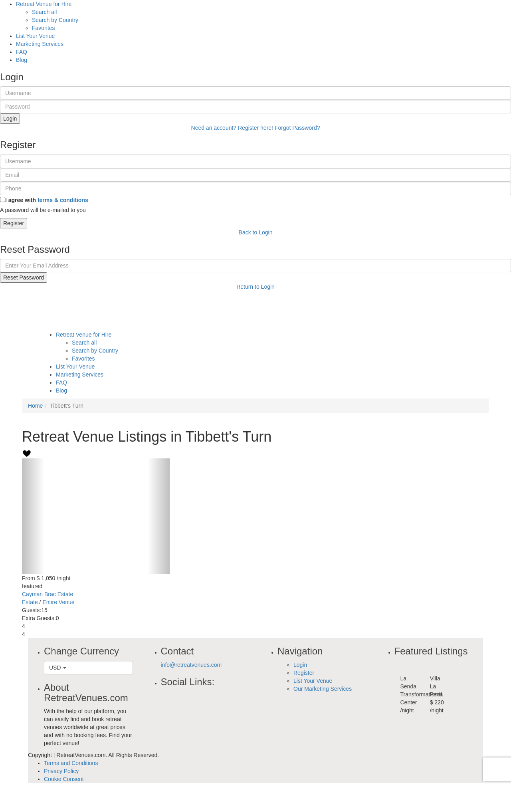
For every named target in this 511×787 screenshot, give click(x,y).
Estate (30, 602)
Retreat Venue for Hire (43, 4)
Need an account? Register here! (232, 128)
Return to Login (255, 286)
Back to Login (256, 232)
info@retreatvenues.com (191, 665)
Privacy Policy (61, 771)
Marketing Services (39, 44)
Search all (44, 12)
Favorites (43, 28)
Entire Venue (58, 602)
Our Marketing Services (322, 689)
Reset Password (23, 277)
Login (10, 118)
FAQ (21, 52)
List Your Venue (35, 36)
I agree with (46, 200)
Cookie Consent (64, 779)
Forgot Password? (297, 128)
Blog (21, 60)
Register (13, 223)
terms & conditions (63, 200)
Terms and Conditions (71, 763)
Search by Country (55, 20)
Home (35, 405)
